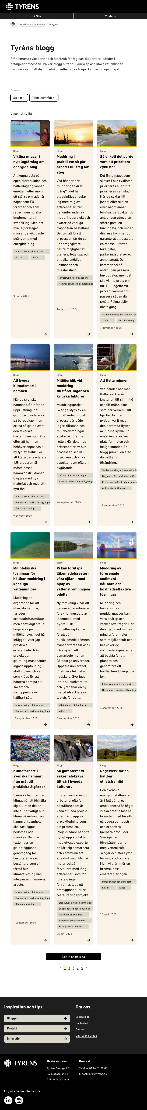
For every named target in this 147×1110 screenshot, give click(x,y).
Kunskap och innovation (32, 24)
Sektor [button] (19, 97)
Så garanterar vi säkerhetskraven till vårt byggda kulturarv (71, 779)
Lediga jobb (83, 1016)
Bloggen (37, 1018)
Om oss (80, 1029)
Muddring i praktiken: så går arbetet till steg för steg (73, 165)
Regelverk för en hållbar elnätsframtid (114, 776)
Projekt (37, 1028)
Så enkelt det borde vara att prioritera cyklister (116, 162)
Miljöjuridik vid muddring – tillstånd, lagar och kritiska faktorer (73, 389)
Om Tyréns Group (86, 1035)
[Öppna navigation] (110, 16)
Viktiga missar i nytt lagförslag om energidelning (29, 162)
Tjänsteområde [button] (43, 97)
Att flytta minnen (114, 381)
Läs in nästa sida (73, 957)
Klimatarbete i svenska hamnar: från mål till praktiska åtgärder (29, 779)
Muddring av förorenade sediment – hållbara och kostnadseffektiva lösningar (115, 581)
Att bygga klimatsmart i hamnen (24, 386)
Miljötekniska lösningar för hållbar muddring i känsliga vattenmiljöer (29, 579)
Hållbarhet (82, 1023)
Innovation (37, 1038)
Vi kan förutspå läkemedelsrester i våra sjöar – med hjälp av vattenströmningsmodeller (73, 581)
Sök (36, 16)
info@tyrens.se (97, 1073)
